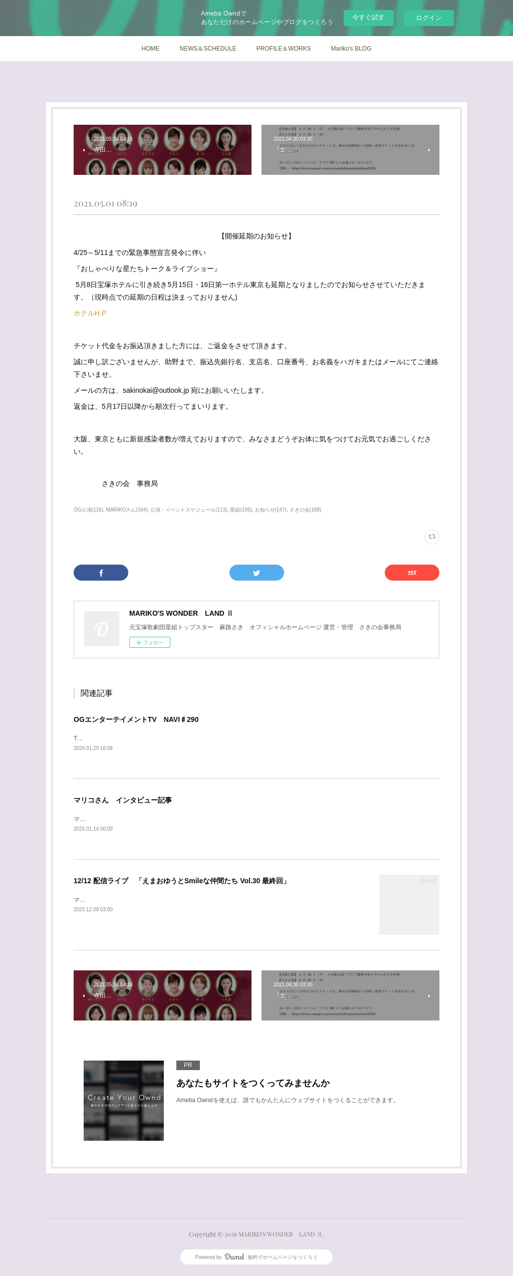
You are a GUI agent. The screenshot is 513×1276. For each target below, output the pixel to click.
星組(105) (240, 510)
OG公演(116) (88, 510)
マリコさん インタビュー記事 (123, 801)
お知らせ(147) (271, 510)
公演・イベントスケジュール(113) (188, 510)
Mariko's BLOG (351, 48)
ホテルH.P (90, 313)
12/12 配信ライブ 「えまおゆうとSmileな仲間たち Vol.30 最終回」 (182, 882)
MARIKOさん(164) (127, 510)
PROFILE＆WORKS (283, 48)
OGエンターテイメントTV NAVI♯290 (136, 719)
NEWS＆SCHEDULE (207, 48)
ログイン (429, 18)
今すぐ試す (368, 17)
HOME (150, 48)
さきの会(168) (305, 510)
